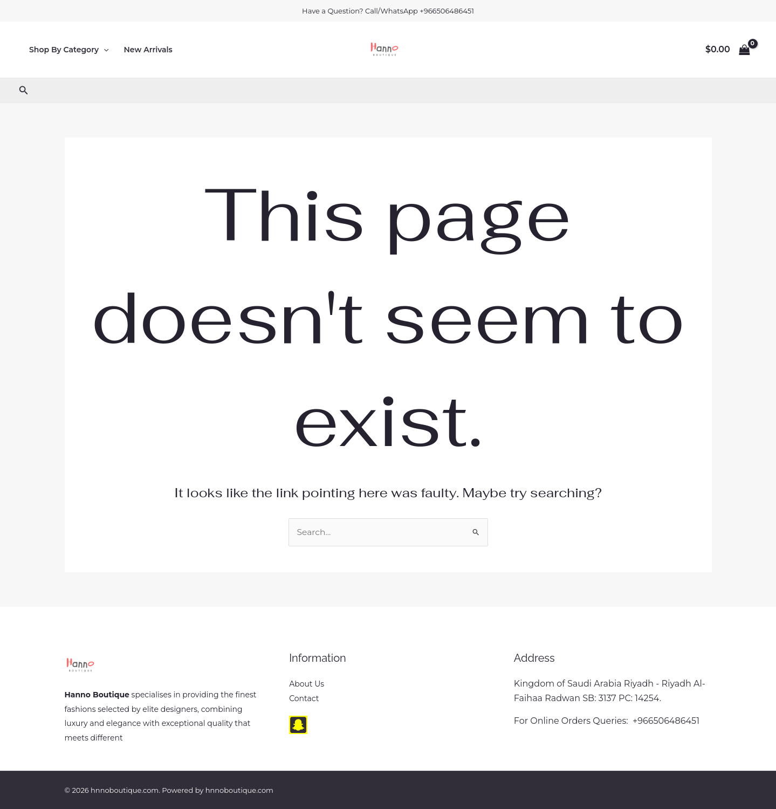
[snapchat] (298, 725)
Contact (304, 698)
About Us (306, 684)
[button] (103, 50)
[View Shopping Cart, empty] (727, 50)
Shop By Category (69, 50)
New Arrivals (148, 49)
